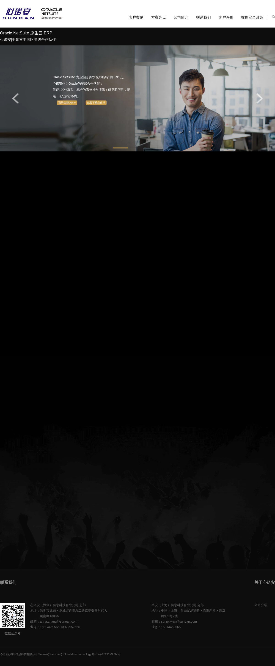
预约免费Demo (67, 102)
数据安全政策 (252, 17)
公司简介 (181, 17)
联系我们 (203, 17)
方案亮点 (158, 17)
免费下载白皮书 (96, 102)
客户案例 (136, 17)
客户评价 (226, 17)
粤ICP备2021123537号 (106, 654)
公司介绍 (260, 605)
